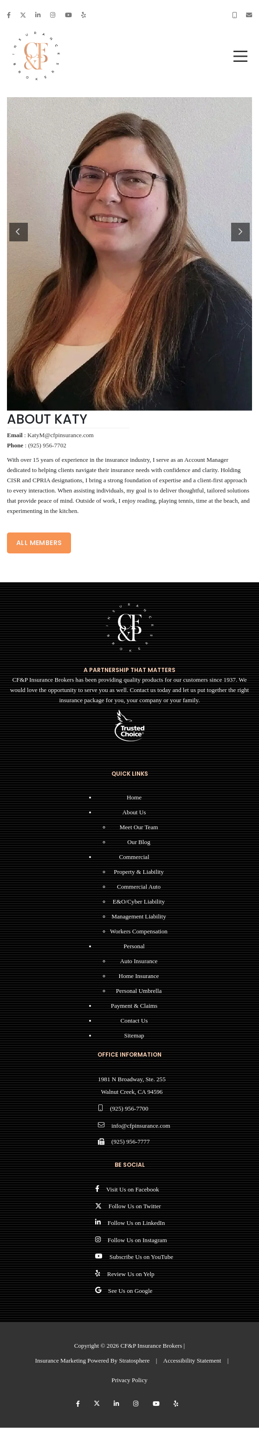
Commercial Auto (139, 886)
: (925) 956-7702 (36, 445)
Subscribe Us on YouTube (141, 1256)
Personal (133, 946)
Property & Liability (139, 871)
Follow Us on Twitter (135, 1206)
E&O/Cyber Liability (139, 901)
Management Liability (138, 916)
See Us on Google (130, 1290)
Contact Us (134, 1020)
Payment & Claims (134, 1005)
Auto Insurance (139, 961)
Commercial (134, 856)
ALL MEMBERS (39, 542)
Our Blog (138, 841)
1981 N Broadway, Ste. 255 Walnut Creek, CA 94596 (132, 1085)
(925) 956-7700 (129, 1108)
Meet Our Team (138, 827)
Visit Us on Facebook (132, 1189)
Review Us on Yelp (131, 1274)
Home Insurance (139, 975)
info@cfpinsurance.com (140, 1125)
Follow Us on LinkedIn (136, 1222)
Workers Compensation (139, 931)
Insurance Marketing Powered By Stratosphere (92, 1360)
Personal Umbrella (139, 990)
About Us (134, 812)
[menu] (240, 56)
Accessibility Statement (192, 1360)
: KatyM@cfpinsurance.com (50, 435)
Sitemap (134, 1035)
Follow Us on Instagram (137, 1240)
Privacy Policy (129, 1380)
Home (134, 797)
